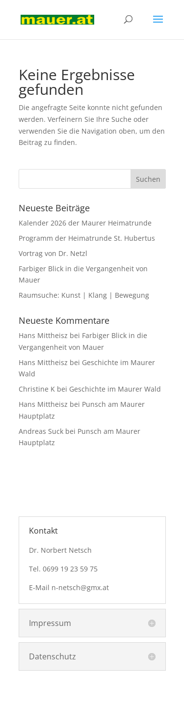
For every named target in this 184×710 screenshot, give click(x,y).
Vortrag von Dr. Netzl (53, 253)
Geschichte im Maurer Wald (115, 389)
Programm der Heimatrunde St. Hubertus (87, 238)
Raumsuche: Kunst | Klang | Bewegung (84, 295)
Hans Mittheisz (43, 335)
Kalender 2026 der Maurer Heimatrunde (85, 222)
